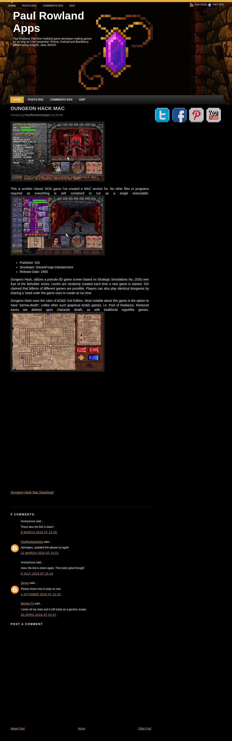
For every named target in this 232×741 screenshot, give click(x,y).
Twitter (216, 4)
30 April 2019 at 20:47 (38, 614)
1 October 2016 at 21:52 (41, 594)
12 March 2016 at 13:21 (40, 553)
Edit (72, 5)
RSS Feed (198, 4)
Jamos (25, 583)
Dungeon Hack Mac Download (32, 492)
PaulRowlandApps (32, 541)
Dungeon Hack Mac (38, 108)
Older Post (144, 728)
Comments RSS (53, 5)
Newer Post (18, 728)
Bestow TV (27, 603)
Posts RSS (29, 5)
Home (12, 5)
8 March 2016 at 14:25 (39, 532)
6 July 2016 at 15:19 (37, 573)
